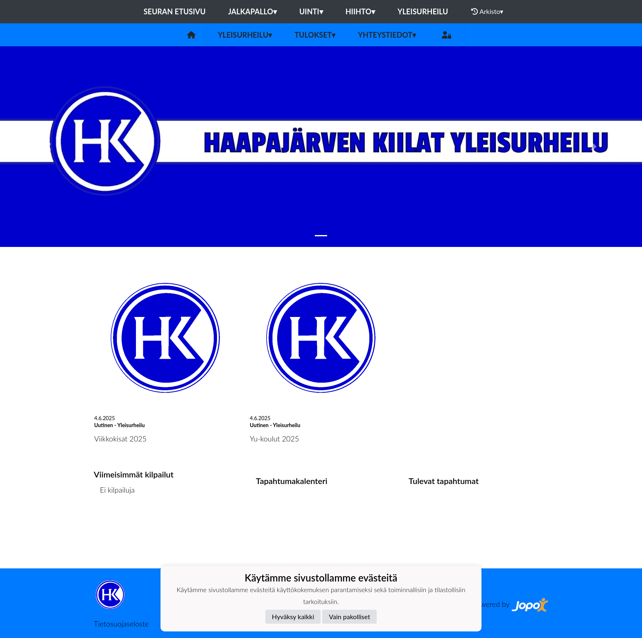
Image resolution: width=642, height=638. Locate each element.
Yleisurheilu (423, 11)
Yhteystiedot (387, 34)
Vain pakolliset (349, 616)
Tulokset (314, 34)
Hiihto (360, 11)
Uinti (311, 11)
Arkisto (487, 11)
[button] (48, 146)
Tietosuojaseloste (121, 623)
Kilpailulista (115, 521)
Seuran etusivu (175, 11)
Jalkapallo (252, 11)
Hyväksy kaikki (293, 616)
